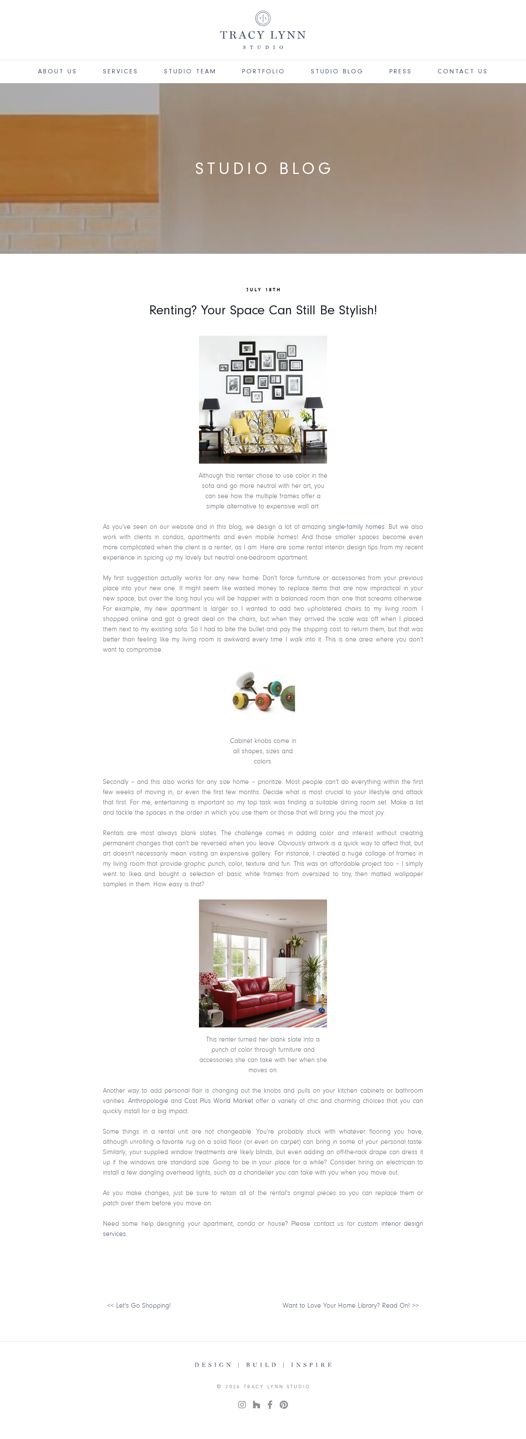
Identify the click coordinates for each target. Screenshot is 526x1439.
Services (120, 71)
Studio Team (190, 71)
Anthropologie (148, 1101)
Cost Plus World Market (218, 1101)
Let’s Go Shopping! (143, 1305)
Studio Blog (337, 71)
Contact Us (463, 71)
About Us (57, 71)
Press (400, 71)
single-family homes (356, 527)
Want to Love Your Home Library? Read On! (346, 1305)
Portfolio (263, 71)
